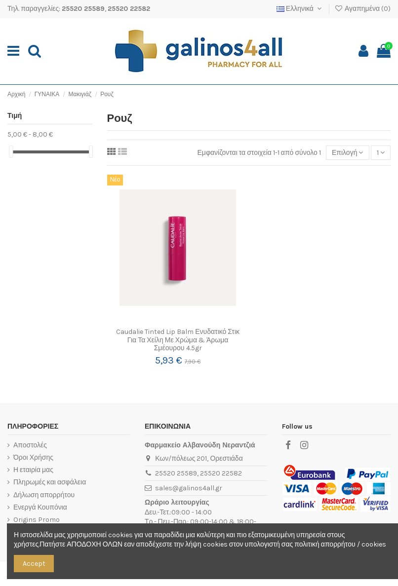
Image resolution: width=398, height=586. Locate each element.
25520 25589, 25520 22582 (198, 473)
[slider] (11, 152)
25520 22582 (129, 8)
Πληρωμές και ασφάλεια (49, 482)
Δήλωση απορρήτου (44, 495)
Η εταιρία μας (33, 470)
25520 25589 (83, 8)
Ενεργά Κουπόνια (40, 507)
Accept (34, 563)
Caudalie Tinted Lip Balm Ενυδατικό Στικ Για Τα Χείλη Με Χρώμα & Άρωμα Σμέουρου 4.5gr (177, 340)
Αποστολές (30, 445)
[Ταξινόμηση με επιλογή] (347, 153)
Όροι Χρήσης (33, 457)
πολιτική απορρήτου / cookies (340, 544)
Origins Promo (36, 519)
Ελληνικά (300, 8)
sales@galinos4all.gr (188, 488)
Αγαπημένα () (362, 8)
